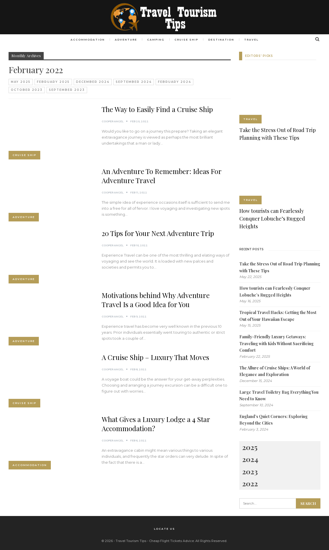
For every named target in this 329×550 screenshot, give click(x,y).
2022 (250, 483)
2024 (250, 459)
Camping (155, 39)
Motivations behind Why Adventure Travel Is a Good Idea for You (156, 300)
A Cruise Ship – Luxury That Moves (155, 357)
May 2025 (21, 82)
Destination (223, 39)
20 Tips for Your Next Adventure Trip (158, 233)
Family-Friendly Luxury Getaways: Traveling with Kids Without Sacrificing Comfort (276, 343)
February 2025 (53, 82)
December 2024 (92, 82)
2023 (250, 471)
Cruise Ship (187, 39)
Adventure (125, 39)
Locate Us (164, 528)
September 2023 (67, 90)
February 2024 (174, 82)
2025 (250, 446)
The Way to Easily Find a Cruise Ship (157, 109)
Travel (253, 39)
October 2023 (27, 90)
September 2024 (134, 82)
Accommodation (86, 39)
